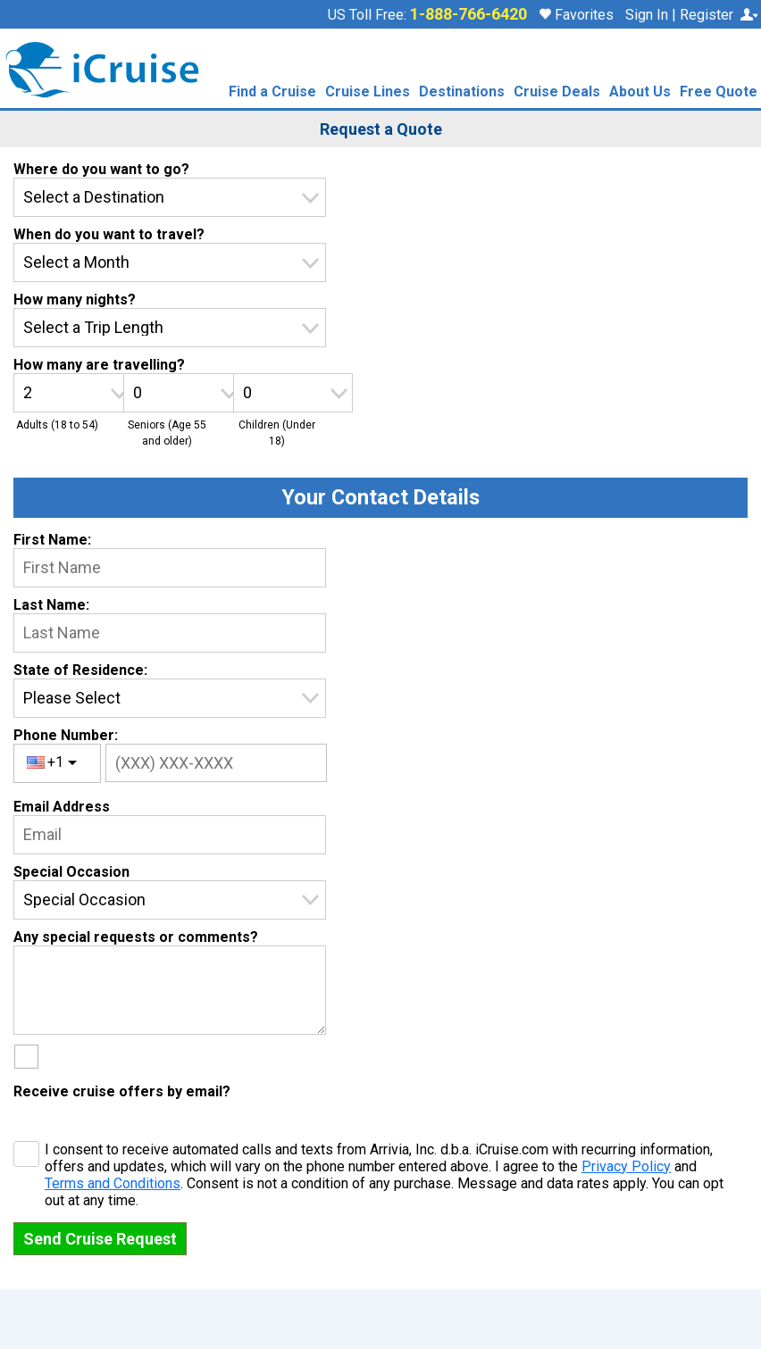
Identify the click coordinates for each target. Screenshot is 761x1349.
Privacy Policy (626, 1166)
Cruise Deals (557, 92)
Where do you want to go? (101, 169)
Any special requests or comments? (135, 936)
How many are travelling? (99, 364)
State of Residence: (80, 670)
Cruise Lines (367, 92)
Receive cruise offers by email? (121, 1091)
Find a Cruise (272, 92)
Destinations (462, 92)
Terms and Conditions (112, 1183)
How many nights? (74, 299)
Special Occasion (71, 871)
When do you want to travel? (109, 234)
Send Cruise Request (100, 1238)
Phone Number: (65, 735)
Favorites (576, 14)
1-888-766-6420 (468, 14)
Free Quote (718, 92)
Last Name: (51, 604)
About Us (640, 92)
